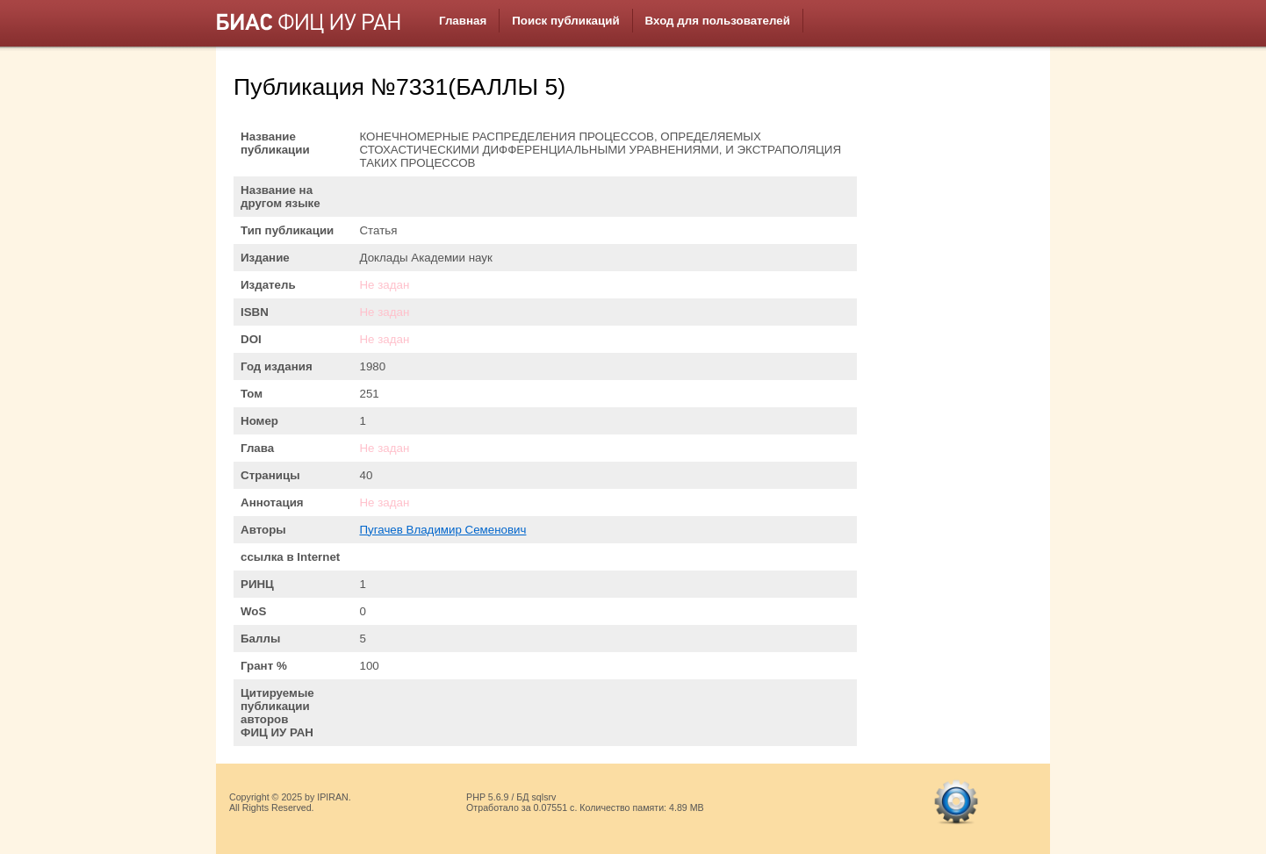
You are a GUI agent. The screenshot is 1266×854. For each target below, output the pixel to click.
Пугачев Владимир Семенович (442, 529)
